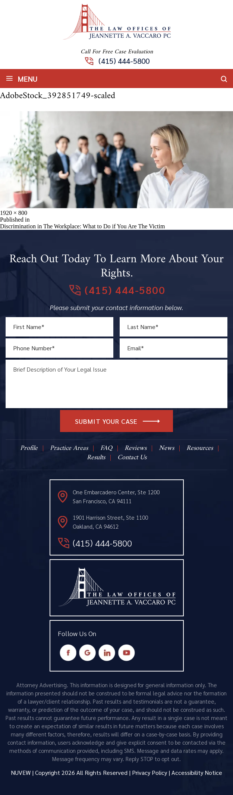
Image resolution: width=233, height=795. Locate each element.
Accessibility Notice (196, 772)
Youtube (126, 653)
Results (96, 458)
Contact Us (132, 458)
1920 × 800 (13, 213)
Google (87, 653)
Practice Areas (69, 448)
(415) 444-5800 (123, 61)
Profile (29, 448)
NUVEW (21, 772)
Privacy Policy (149, 772)
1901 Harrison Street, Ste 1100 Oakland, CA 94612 (110, 522)
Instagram (106, 653)
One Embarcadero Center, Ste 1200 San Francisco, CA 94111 (116, 496)
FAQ (106, 448)
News (166, 448)
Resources (199, 448)
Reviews (136, 448)
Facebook (68, 653)
